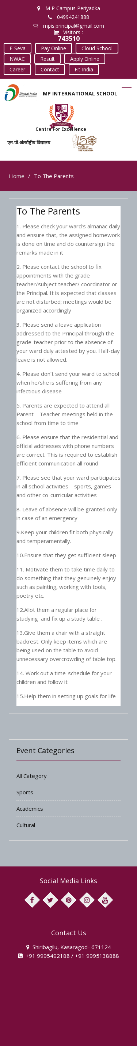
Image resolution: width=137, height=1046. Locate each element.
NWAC (16, 57)
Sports (24, 789)
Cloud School (94, 47)
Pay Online (52, 47)
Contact (18, 67)
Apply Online (82, 57)
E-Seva (17, 47)
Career (119, 57)
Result (46, 57)
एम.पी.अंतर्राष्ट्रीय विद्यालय (28, 140)
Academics (29, 805)
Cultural (25, 822)
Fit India (51, 67)
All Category (31, 772)
